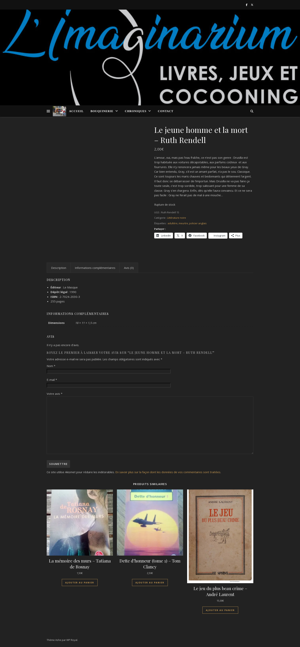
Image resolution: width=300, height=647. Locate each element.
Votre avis (54, 394)
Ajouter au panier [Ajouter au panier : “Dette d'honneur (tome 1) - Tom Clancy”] (149, 582)
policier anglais (198, 223)
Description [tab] (58, 268)
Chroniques (136, 111)
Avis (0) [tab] (129, 268)
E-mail (52, 380)
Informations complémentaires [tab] (95, 268)
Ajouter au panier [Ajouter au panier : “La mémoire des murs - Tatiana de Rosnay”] (79, 582)
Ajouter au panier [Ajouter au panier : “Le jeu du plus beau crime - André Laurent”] (220, 610)
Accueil (76, 111)
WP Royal (71, 640)
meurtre (183, 223)
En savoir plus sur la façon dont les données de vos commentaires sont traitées (167, 472)
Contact (165, 111)
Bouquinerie (101, 111)
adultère (173, 223)
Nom (51, 366)
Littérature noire (176, 217)
